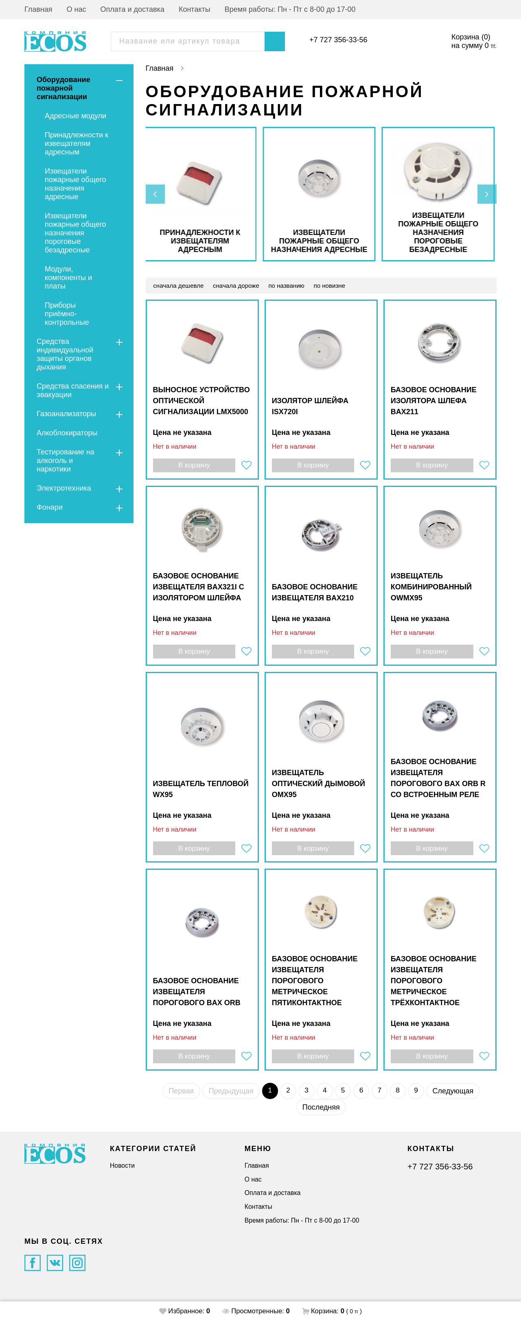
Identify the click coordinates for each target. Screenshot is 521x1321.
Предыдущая (228, 1095)
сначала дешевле (179, 285)
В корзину (193, 466)
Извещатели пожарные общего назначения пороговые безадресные (75, 233)
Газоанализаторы (66, 414)
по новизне (337, 285)
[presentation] (156, 194)
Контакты (194, 9)
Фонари (50, 507)
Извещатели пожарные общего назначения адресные (75, 184)
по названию (292, 285)
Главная (38, 9)
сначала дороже (240, 285)
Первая (178, 1095)
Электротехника (64, 488)
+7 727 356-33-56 (338, 40)
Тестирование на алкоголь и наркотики (65, 460)
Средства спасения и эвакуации (73, 390)
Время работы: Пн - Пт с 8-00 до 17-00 (290, 9)
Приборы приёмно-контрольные (67, 313)
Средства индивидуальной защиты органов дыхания (65, 354)
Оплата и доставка (132, 9)
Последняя (321, 1111)
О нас (76, 9)
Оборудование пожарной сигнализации (63, 88)
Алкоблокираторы (67, 433)
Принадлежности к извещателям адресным (76, 143)
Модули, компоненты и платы (68, 277)
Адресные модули (75, 116)
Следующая (456, 1095)
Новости (122, 1165)
